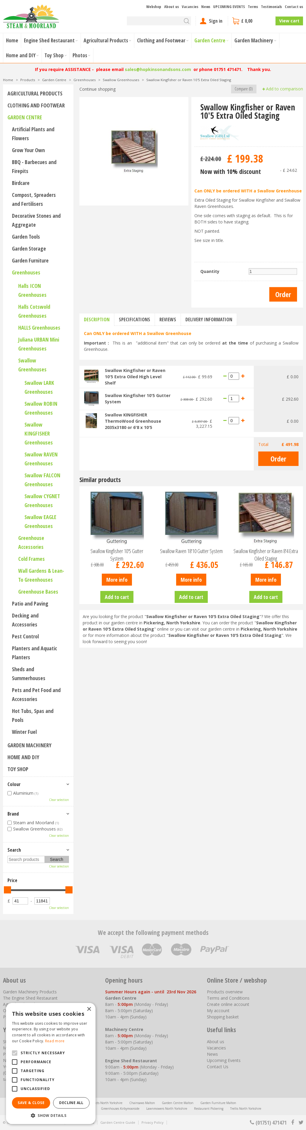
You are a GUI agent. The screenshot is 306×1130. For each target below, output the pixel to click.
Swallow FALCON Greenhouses (42, 480)
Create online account (228, 1004)
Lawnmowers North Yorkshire (166, 1108)
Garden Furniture (30, 260)
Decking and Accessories (25, 620)
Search (14, 850)
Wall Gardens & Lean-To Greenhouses (41, 575)
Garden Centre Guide (117, 1122)
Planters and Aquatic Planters (34, 653)
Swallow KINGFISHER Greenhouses (38, 433)
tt (301, 1123)
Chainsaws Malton (142, 1103)
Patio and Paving (30, 603)
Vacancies (216, 1048)
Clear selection (59, 800)
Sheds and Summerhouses (28, 674)
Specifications (134, 319)
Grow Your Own (28, 150)
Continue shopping (97, 89)
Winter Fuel (24, 731)
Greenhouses (26, 272)
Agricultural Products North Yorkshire (96, 1103)
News (212, 1054)
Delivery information (208, 319)
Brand (13, 814)
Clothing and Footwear (36, 105)
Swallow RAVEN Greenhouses (41, 459)
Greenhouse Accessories (31, 542)
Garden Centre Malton (177, 1103)
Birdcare (21, 182)
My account (218, 1010)
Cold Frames (31, 558)
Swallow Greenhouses (32, 365)
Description (97, 319)
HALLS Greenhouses (39, 327)
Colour (14, 784)
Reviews (167, 319)
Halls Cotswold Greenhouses (34, 311)
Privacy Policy (153, 1122)
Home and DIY (23, 757)
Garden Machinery (29, 745)
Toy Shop (17, 769)
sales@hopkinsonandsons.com (158, 69)
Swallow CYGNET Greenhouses (42, 501)
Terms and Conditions (228, 998)
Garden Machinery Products (30, 992)
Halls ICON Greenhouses (32, 290)
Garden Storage (29, 248)
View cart (289, 21)
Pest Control (25, 636)
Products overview (225, 992)
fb (292, 1123)
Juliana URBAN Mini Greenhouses (38, 344)
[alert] (51, 1063)
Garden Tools (26, 236)
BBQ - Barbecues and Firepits (34, 166)
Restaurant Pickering (208, 1108)
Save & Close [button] (31, 1102)
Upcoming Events (224, 1060)
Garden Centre (24, 117)
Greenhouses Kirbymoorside (120, 1108)
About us (215, 1041)
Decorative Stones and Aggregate (36, 220)
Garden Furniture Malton (218, 1103)
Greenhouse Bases (38, 591)
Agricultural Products (34, 93)
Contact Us (217, 1066)
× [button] (89, 1009)
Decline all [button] (71, 1102)
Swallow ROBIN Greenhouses (40, 408)
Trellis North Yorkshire (245, 1108)
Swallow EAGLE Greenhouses (40, 521)
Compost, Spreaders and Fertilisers (34, 199)
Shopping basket (223, 1017)
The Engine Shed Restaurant (30, 998)
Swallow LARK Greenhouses (39, 387)
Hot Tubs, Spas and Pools (32, 715)
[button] (51, 1115)
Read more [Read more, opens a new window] (55, 1040)
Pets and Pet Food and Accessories (36, 694)
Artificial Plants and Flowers (33, 134)
